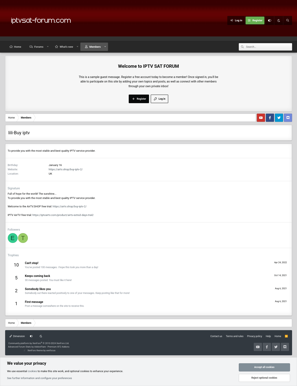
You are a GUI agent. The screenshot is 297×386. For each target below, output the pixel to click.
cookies (32, 371)
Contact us (216, 336)
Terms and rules (235, 336)
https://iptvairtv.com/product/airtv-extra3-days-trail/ (63, 215)
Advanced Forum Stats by (38, 346)
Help (268, 336)
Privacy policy (254, 336)
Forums (38, 46)
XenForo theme (35, 350)
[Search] (287, 20)
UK (50, 173)
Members (95, 46)
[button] (48, 47)
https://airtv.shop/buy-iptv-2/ (66, 169)
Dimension (17, 336)
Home (17, 46)
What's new (66, 46)
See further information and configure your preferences (39, 378)
